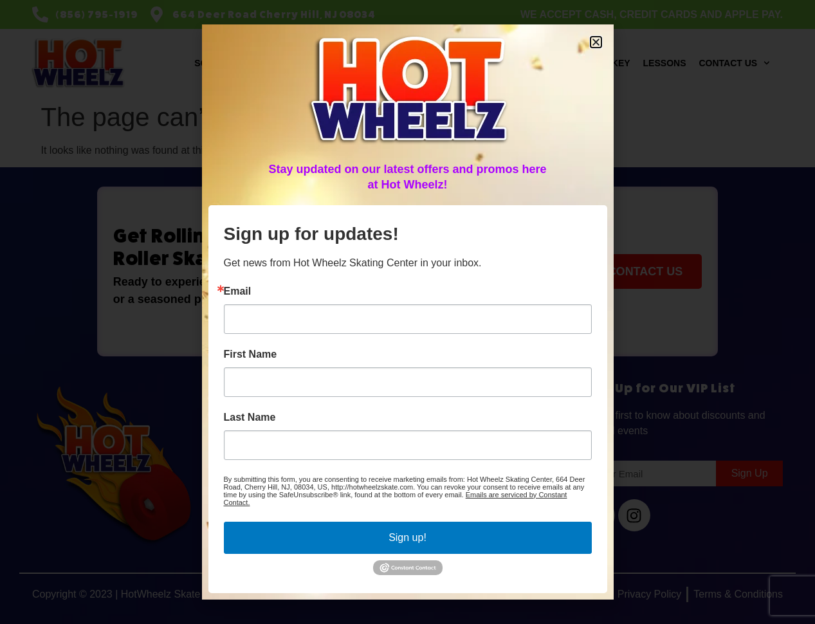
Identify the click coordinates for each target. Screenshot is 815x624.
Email (238, 291)
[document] (407, 312)
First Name (250, 354)
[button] (596, 42)
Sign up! (407, 537)
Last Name (250, 417)
